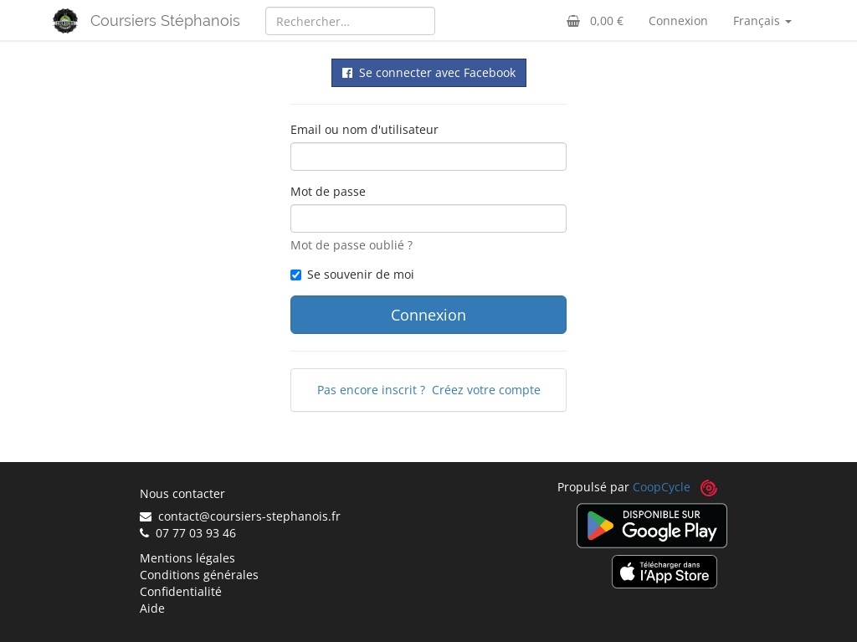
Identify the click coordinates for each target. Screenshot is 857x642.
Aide (152, 608)
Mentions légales (187, 558)
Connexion (678, 20)
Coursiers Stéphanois (165, 20)
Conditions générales (199, 575)
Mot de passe (328, 191)
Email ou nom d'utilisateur (364, 129)
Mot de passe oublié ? (351, 245)
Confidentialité (181, 591)
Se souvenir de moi (352, 274)
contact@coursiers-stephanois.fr (240, 516)
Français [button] (762, 20)
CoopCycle (661, 487)
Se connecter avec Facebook (429, 72)
